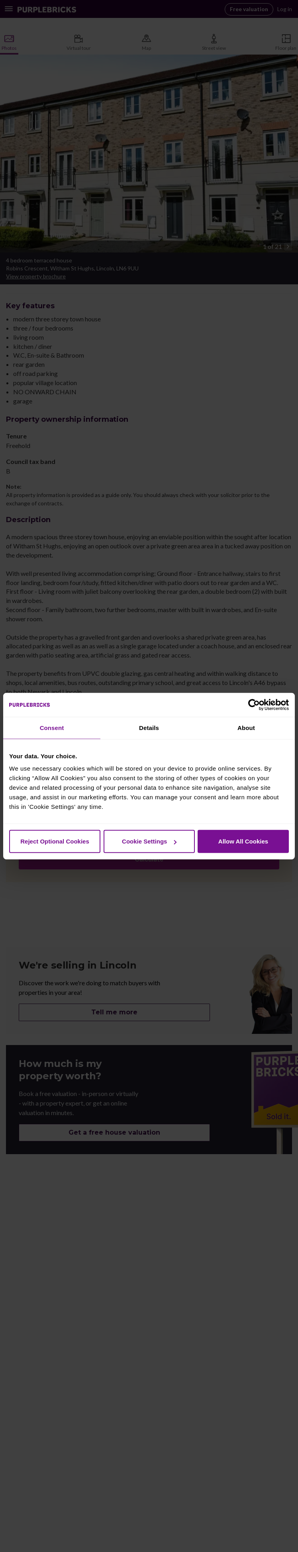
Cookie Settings (149, 841)
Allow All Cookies (243, 841)
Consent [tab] (52, 727)
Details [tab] (149, 727)
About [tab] (246, 727)
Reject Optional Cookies (54, 841)
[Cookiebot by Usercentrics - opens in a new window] (254, 704)
